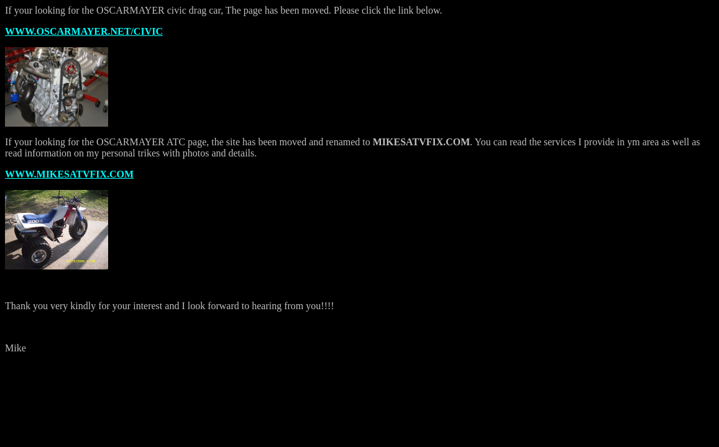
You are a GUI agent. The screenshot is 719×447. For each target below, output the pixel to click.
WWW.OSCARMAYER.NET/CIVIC (84, 31)
